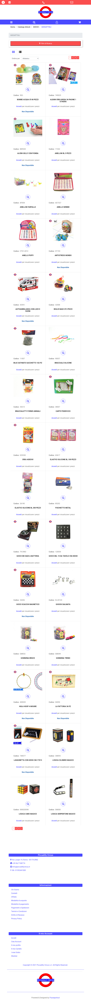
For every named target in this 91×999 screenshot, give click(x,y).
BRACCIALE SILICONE (63, 363)
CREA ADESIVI (27, 459)
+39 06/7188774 (18, 863)
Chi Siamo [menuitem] (15, 890)
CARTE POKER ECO (63, 411)
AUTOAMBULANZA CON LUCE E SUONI (28, 310)
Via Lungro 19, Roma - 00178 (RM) (25, 860)
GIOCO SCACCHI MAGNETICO (27, 604)
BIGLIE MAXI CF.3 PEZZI (63, 309)
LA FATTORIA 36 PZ (63, 706)
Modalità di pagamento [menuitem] (20, 904)
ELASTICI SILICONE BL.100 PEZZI (63, 459)
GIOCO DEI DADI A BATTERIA (28, 556)
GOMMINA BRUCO (28, 658)
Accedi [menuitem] (13, 938)
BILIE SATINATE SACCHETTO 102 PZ (27, 363)
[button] (27, 89)
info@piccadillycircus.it (21, 867)
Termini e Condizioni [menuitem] (19, 911)
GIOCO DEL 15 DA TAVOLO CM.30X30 (63, 556)
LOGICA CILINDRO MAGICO (63, 760)
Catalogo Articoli (24, 27)
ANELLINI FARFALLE (28, 207)
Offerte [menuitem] (13, 897)
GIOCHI (36, 27)
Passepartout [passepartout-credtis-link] (55, 998)
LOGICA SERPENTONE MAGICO (63, 814)
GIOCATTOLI (46, 27)
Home (12, 27)
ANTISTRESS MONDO (63, 255)
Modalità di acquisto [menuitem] (19, 900)
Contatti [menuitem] (14, 893)
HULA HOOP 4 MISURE (28, 706)
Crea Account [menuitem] (16, 942)
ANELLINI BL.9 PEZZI (63, 153)
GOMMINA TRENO (63, 658)
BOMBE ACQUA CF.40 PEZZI (28, 100)
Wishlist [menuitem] (14, 956)
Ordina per (16, 58)
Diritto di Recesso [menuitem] (17, 915)
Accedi (18, 106)
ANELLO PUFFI (28, 255)
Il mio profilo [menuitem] (16, 945)
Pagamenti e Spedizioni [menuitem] (20, 908)
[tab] (13, 52)
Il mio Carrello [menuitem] (16, 949)
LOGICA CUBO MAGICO (28, 814)
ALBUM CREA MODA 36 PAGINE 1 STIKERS (63, 101)
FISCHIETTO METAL (63, 508)
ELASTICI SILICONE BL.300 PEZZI (28, 508)
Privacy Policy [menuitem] (16, 919)
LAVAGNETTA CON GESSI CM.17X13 (28, 760)
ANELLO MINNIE (63, 207)
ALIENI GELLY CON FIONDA (27, 153)
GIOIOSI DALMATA (63, 604)
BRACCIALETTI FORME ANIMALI (28, 411)
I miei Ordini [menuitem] (15, 952)
